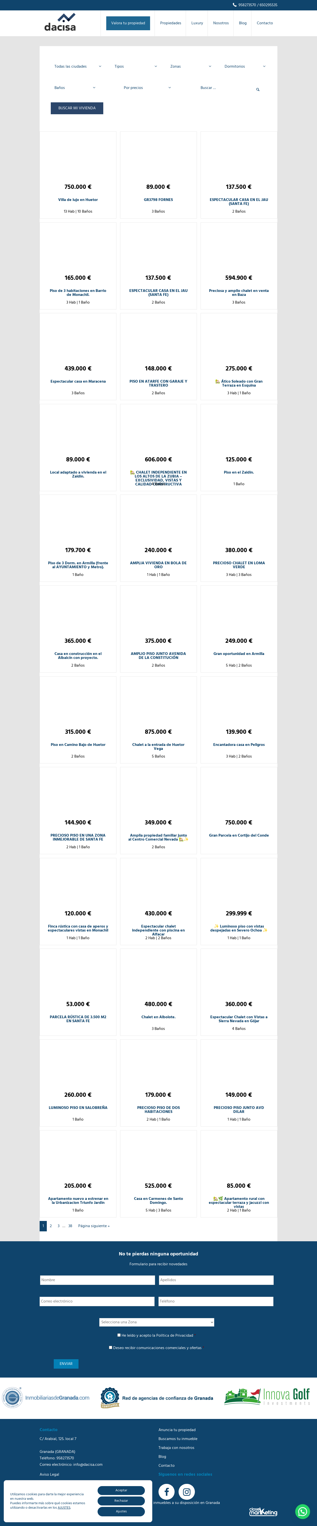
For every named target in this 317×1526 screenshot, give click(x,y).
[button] (302, 1511)
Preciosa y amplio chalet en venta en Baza (239, 293)
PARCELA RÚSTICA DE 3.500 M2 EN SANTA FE (78, 1019)
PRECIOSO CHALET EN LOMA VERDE (239, 565)
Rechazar (121, 1501)
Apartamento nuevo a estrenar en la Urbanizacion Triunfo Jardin (78, 1201)
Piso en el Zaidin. (239, 472)
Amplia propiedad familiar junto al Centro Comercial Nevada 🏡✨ (158, 837)
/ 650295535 (266, 5)
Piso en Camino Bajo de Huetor (78, 745)
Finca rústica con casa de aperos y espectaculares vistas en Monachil (78, 928)
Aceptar (121, 1490)
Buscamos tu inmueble (177, 1439)
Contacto (166, 1466)
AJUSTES (64, 1508)
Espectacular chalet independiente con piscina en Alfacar (158, 930)
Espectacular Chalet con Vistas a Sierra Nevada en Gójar (238, 1019)
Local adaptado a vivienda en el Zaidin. (78, 474)
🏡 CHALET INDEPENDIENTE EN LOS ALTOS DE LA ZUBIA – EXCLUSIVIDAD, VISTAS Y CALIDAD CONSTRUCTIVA (158, 478)
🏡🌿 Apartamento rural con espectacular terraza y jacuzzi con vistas (239, 1203)
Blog (162, 1457)
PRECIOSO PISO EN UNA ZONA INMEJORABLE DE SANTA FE (78, 837)
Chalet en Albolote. (158, 1017)
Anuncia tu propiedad (177, 1430)
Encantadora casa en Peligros (239, 745)
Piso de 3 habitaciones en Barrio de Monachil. (78, 293)
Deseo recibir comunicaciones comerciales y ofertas (158, 1348)
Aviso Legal (49, 1474)
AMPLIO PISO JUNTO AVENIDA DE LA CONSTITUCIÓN (158, 656)
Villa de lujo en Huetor (78, 200)
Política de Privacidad (174, 1335)
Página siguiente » (94, 1226)
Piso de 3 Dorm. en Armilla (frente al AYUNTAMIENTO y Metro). (78, 565)
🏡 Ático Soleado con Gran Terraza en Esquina (239, 383)
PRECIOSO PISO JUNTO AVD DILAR (239, 1110)
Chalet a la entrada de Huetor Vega (158, 747)
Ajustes (121, 1511)
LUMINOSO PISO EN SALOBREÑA (78, 1108)
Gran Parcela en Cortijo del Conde (239, 835)
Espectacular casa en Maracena (78, 381)
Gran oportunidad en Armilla (238, 654)
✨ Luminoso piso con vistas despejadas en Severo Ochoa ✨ (239, 928)
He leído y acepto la (159, 1335)
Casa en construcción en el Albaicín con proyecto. (78, 656)
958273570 (244, 5)
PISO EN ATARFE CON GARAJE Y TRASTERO (158, 383)
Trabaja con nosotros (176, 1448)
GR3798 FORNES (158, 200)
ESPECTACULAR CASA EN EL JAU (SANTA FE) (239, 202)
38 (70, 1226)
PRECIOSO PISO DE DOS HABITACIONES (158, 1110)
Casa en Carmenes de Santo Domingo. (158, 1201)
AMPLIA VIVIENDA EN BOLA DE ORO (158, 565)
